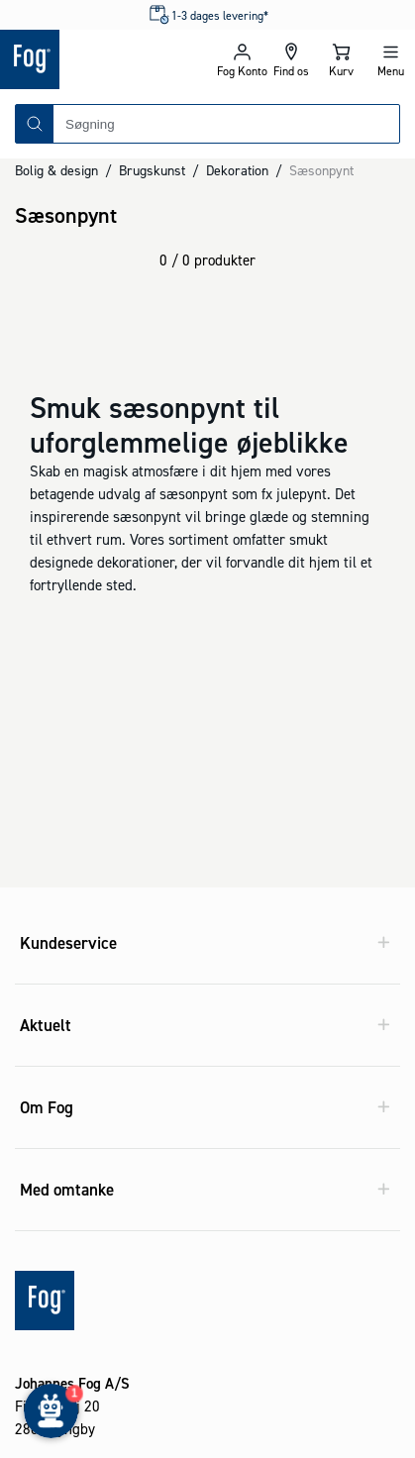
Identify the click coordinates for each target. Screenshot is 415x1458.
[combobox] (226, 124)
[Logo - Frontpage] (104, 59)
